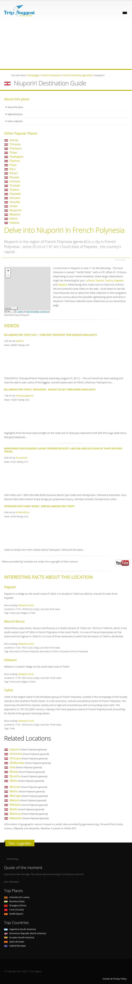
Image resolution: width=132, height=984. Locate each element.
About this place (16, 107)
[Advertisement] (66, 45)
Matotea (29, 805)
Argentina (20, 929)
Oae (26, 767)
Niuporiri (16, 210)
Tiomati (15, 185)
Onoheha (29, 754)
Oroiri (13, 206)
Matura (28, 800)
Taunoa (15, 161)
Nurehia (28, 776)
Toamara (16, 148)
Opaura (28, 749)
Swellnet (20, 341)
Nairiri (27, 791)
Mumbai (14, 901)
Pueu (13, 165)
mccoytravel (21, 457)
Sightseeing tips (15, 114)
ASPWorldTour (22, 512)
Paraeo (14, 177)
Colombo (16, 897)
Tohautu (15, 144)
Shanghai (15, 905)
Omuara (29, 758)
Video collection (15, 121)
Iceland (15, 945)
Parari (14, 173)
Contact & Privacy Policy (114, 978)
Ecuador (19, 937)
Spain (14, 941)
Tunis (14, 909)
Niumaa (28, 787)
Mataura (29, 814)
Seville (13, 913)
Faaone (14, 223)
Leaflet (20, 312)
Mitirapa (29, 796)
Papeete (15, 194)
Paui (12, 169)
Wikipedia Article (26, 605)
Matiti (27, 809)
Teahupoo (16, 156)
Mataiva (15, 214)
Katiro (14, 218)
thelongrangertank (24, 395)
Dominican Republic (25, 933)
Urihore (15, 181)
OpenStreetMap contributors (38, 312)
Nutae (27, 772)
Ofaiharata (30, 763)
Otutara (15, 198)
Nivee (27, 781)
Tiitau (13, 152)
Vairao (14, 140)
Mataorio (29, 818)
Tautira (14, 190)
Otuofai (15, 202)
